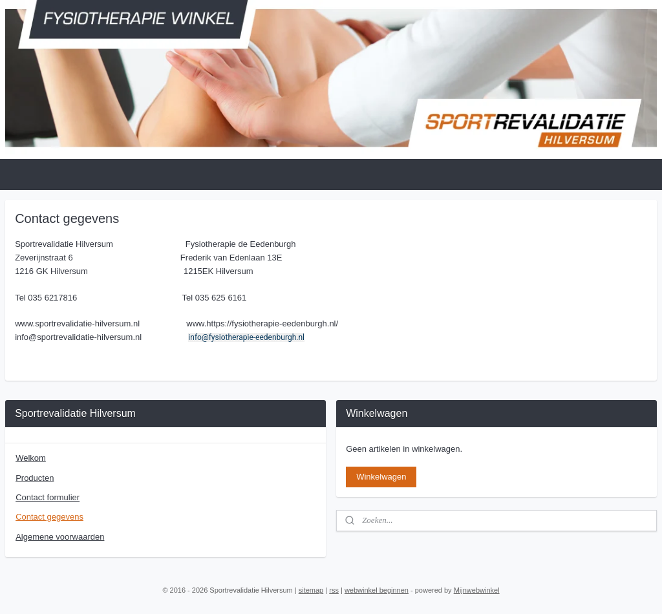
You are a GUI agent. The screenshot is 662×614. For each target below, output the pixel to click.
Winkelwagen (381, 477)
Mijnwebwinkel (477, 590)
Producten (35, 478)
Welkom (31, 458)
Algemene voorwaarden (60, 537)
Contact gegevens (49, 517)
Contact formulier (48, 497)
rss (334, 590)
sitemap (311, 590)
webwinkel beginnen (377, 590)
